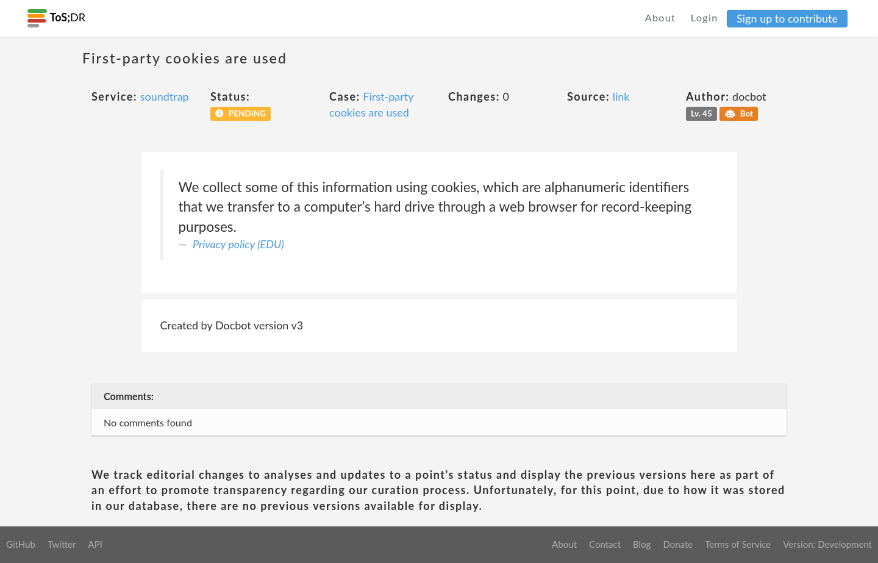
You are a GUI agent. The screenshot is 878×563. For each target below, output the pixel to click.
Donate (678, 544)
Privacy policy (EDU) (238, 244)
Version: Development (827, 544)
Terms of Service (738, 544)
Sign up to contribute (787, 18)
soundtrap (164, 96)
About (660, 17)
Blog (642, 544)
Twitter (62, 544)
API (95, 544)
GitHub (20, 544)
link (621, 96)
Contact (605, 544)
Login (704, 17)
